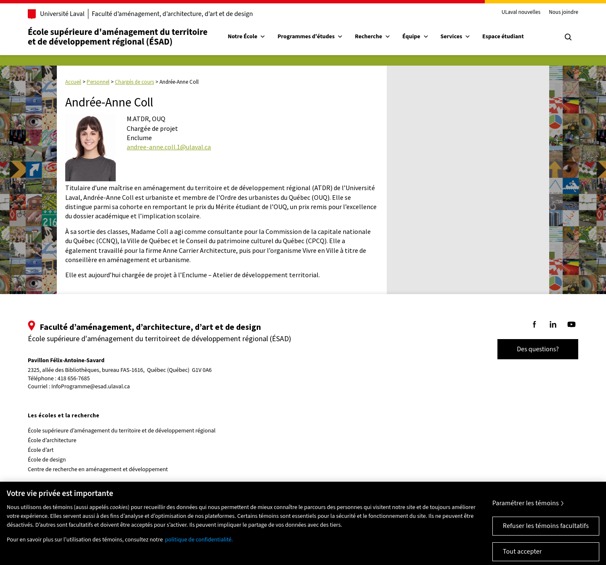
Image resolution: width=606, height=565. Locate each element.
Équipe (415, 36)
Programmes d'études (310, 36)
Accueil (73, 81)
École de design (47, 460)
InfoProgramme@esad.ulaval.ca (90, 386)
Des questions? (538, 349)
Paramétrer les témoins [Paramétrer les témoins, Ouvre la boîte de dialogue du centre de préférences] (525, 507)
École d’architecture (52, 440)
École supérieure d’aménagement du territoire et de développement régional (121, 431)
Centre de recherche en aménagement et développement (98, 469)
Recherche (373, 36)
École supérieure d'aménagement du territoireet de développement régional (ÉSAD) (117, 37)
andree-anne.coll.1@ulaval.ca (169, 147)
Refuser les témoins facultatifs (546, 530)
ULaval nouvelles (521, 12)
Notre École (247, 36)
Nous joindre (563, 12)
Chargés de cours (134, 81)
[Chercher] (568, 37)
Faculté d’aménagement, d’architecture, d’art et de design (172, 14)
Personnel (98, 81)
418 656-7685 (74, 379)
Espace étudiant (503, 36)
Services (456, 36)
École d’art (40, 450)
